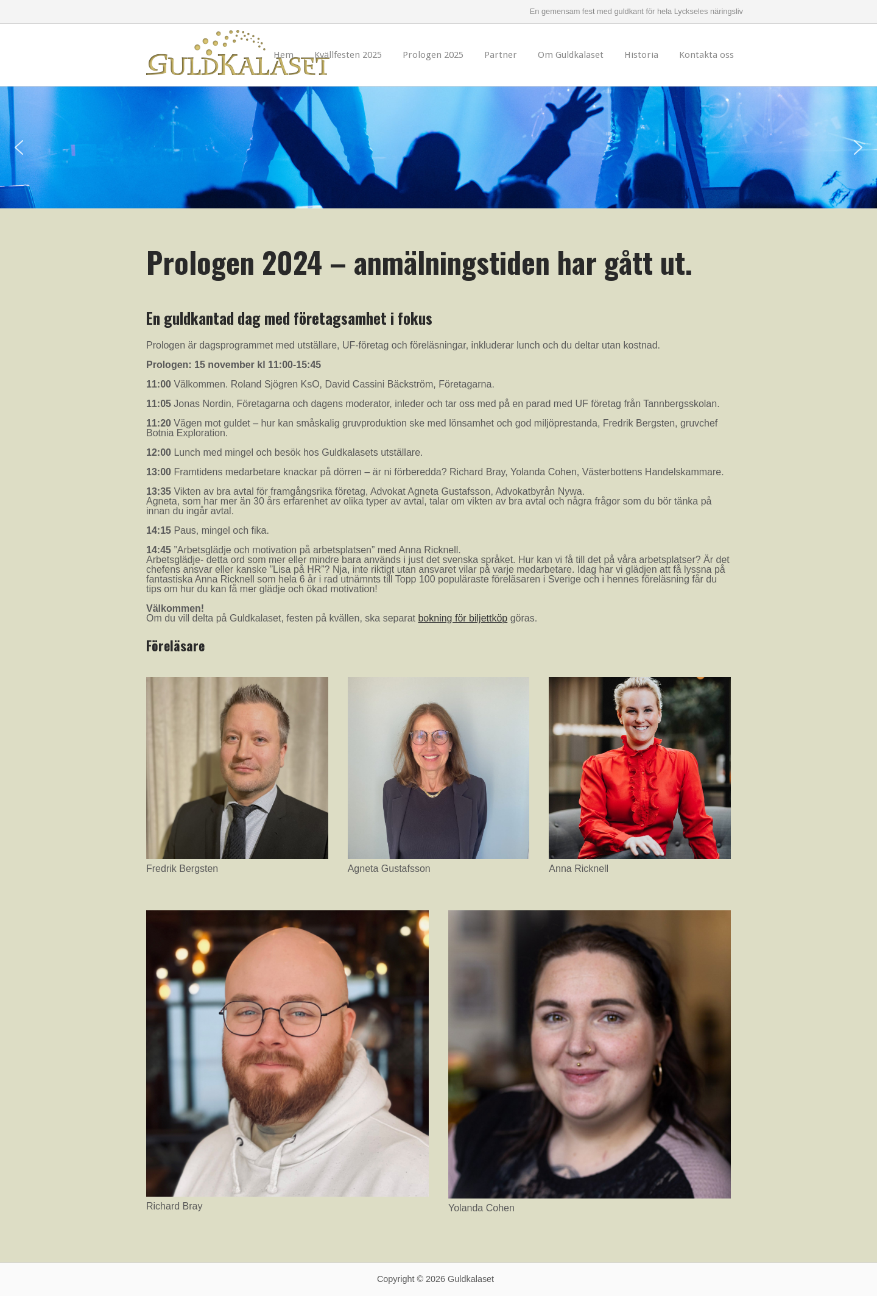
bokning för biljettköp (462, 618)
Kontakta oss (706, 54)
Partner (500, 54)
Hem (283, 54)
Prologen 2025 (433, 54)
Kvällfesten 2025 (348, 54)
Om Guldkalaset (571, 54)
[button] (19, 147)
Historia (641, 54)
